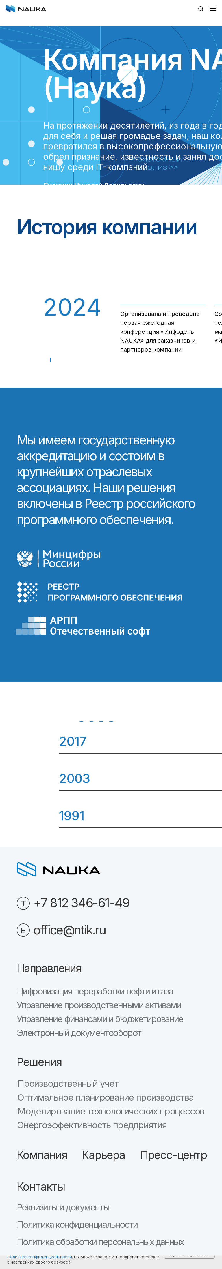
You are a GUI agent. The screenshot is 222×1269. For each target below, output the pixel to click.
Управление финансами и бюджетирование (100, 1018)
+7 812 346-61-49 (81, 902)
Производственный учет (68, 1083)
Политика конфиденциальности (77, 1224)
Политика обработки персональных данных (100, 1241)
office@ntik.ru (69, 929)
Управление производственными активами (99, 1005)
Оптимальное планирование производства (105, 1097)
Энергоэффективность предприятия (92, 1125)
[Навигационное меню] (213, 9)
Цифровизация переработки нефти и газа (95, 991)
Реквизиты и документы (63, 1207)
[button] (201, 8)
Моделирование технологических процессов (110, 1111)
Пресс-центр (173, 1154)
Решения (39, 1062)
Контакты (41, 1186)
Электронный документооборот (79, 1032)
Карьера (103, 1154)
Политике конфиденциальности (39, 1256)
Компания (42, 1154)
